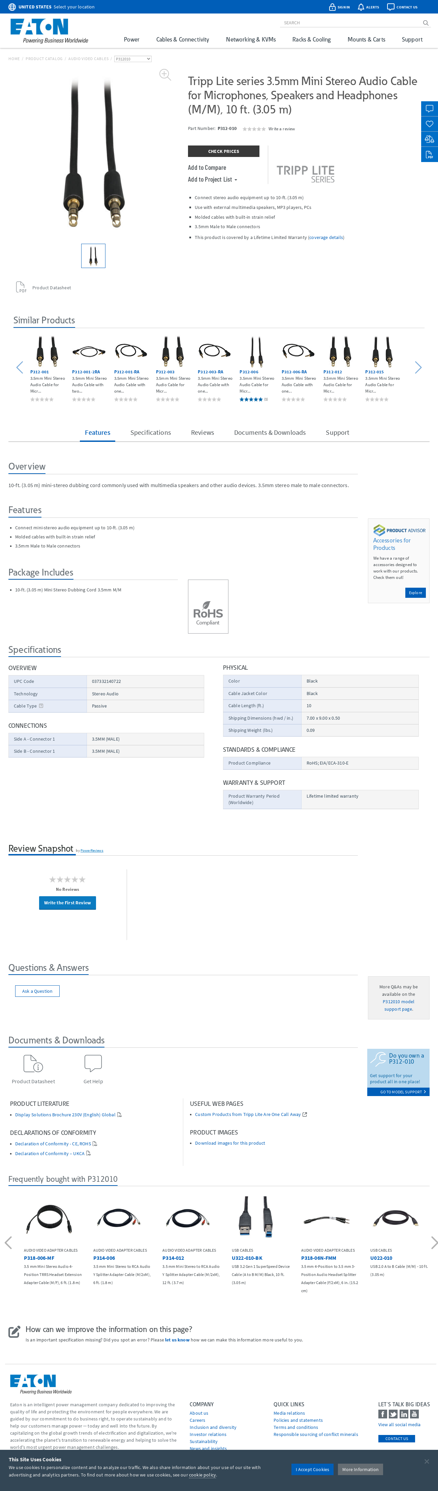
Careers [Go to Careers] (197, 1420)
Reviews (202, 432)
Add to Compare (207, 167)
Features (97, 432)
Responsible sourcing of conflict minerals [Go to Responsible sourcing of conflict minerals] (316, 1434)
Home (14, 58)
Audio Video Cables (88, 58)
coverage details (326, 237)
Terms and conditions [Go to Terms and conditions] (296, 1427)
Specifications (150, 432)
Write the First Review (67, 903)
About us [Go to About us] (199, 1413)
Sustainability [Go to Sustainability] (204, 1441)
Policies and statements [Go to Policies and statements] (298, 1420)
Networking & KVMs (251, 39)
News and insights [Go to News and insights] (208, 1448)
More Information (360, 1469)
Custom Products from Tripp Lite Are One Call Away (248, 1114)
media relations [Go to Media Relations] (289, 1413)
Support (412, 39)
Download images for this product (230, 1143)
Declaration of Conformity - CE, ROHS (53, 1144)
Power (131, 39)
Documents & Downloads (270, 432)
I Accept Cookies (313, 1469)
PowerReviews (92, 850)
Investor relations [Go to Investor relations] (208, 1434)
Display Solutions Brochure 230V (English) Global (65, 1115)
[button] (20, 367)
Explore (415, 592)
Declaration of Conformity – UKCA (50, 1153)
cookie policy (202, 1475)
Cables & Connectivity (182, 39)
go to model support (403, 1091)
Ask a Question (37, 991)
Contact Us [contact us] (396, 1438)
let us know (177, 1340)
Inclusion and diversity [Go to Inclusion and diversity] (213, 1427)
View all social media (399, 1424)
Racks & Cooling (311, 39)
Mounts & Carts (366, 39)
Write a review (282, 128)
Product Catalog (44, 58)
